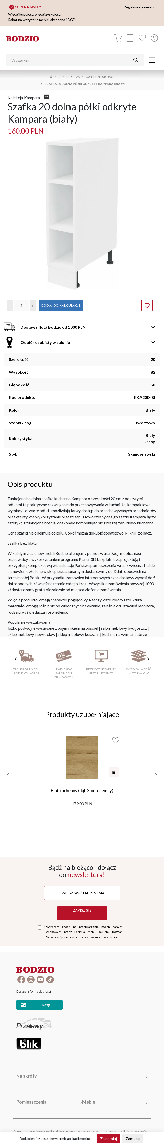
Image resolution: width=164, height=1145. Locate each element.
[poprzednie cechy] (16, 659)
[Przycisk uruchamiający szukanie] (136, 60)
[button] (10, 305)
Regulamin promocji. (139, 7)
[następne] (156, 775)
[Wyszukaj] (71, 60)
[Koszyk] (118, 38)
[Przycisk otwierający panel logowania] (154, 38)
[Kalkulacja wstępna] (130, 38)
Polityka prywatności (133, 1131)
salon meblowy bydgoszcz (124, 628)
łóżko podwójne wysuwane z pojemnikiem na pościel (53, 628)
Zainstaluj (108, 1138)
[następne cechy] (148, 659)
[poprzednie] (8, 775)
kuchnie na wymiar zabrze (124, 634)
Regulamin (109, 1131)
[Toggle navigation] (152, 60)
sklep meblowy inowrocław (31, 634)
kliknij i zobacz (138, 532)
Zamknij (133, 1138)
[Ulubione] (142, 38)
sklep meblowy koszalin (78, 634)
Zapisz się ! (82, 913)
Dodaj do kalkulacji (60, 305)
